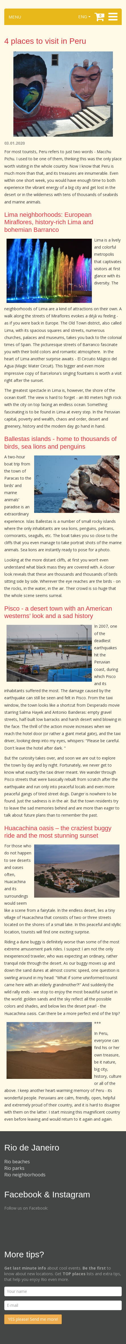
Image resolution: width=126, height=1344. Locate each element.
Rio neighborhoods (25, 1175)
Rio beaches (17, 1161)
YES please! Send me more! (33, 1319)
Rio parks (14, 1168)
